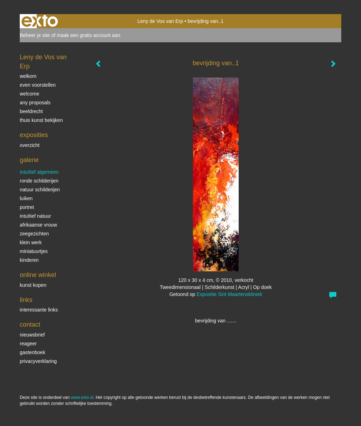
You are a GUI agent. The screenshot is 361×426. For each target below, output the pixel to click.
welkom (28, 76)
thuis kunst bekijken (41, 120)
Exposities (34, 134)
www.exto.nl (82, 397)
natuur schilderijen (40, 189)
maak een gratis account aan (88, 35)
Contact (30, 324)
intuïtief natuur (35, 216)
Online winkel (38, 274)
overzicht (29, 145)
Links (26, 299)
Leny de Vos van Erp (160, 21)
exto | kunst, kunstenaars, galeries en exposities (40, 21)
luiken (26, 198)
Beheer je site (35, 35)
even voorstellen (38, 85)
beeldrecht (31, 111)
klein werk (31, 242)
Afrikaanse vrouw (38, 225)
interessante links (39, 310)
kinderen (29, 260)
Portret (27, 207)
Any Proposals (35, 102)
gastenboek (32, 352)
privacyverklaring (38, 361)
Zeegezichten (34, 233)
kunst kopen (33, 285)
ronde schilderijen (39, 181)
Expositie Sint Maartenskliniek (229, 294)
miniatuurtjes (34, 251)
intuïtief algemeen (39, 172)
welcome (29, 94)
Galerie (29, 159)
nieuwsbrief (32, 335)
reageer (28, 343)
